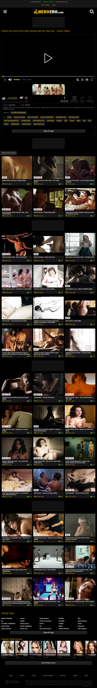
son (89, 120)
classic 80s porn (39, 124)
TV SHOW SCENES (35, 1)
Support (63, 675)
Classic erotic (26, 124)
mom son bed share (47, 117)
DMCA (86, 675)
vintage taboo (26, 120)
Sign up (22, 675)
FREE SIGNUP (45, 5)
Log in (34, 675)
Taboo (6, 124)
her (84, 120)
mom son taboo (33, 117)
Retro (9, 117)
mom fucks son (61, 117)
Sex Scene (50, 120)
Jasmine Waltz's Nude (61, 1)
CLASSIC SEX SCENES (18, 112)
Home (11, 675)
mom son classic (19, 117)
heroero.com (16, 681)
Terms (75, 675)
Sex (66, 120)
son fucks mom (73, 117)
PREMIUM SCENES (48, 1)
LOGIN (54, 5)
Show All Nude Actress (48, 663)
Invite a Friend (48, 675)
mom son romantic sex (11, 120)
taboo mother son (38, 120)
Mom (78, 120)
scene (72, 120)
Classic (59, 120)
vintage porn (15, 124)
